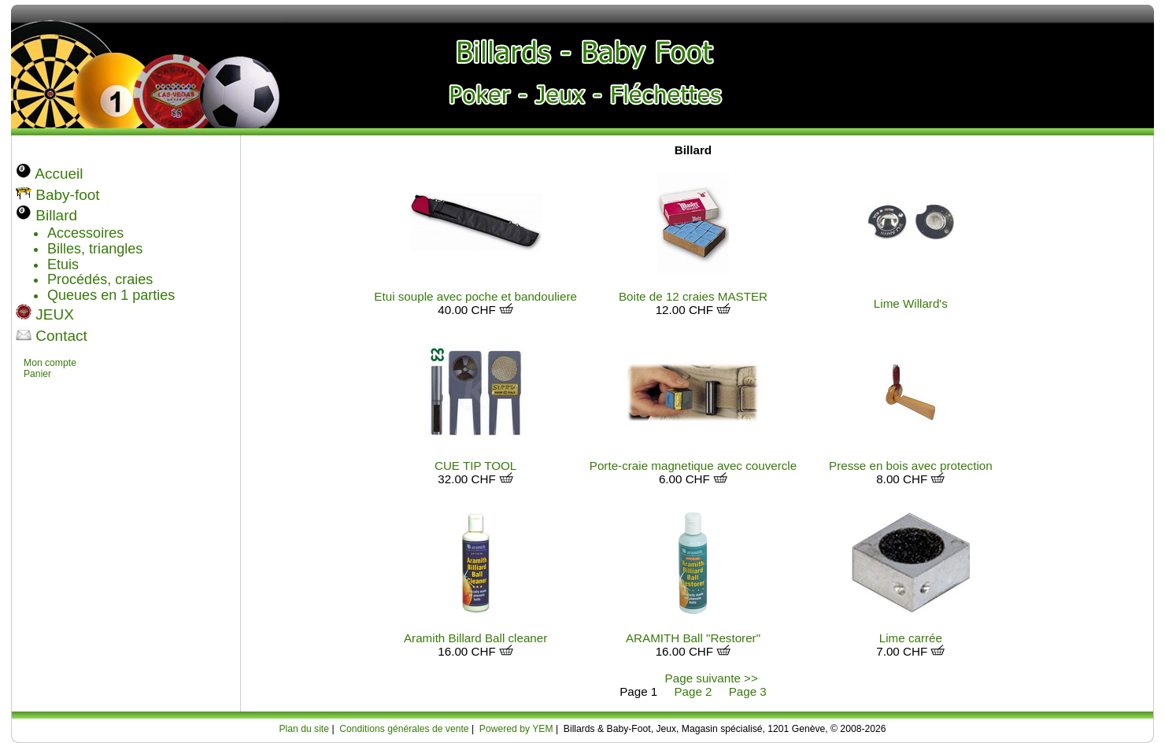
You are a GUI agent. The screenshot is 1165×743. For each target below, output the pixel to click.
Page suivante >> (711, 678)
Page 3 (748, 691)
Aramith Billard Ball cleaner (475, 638)
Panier (37, 373)
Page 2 (693, 691)
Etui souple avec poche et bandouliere (475, 296)
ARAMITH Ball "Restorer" (693, 638)
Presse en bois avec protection (911, 465)
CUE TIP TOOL (475, 465)
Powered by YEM (516, 728)
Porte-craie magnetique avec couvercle (693, 465)
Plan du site (304, 728)
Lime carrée (910, 638)
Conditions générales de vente (403, 728)
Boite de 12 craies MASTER (693, 296)
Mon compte (50, 362)
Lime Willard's (911, 303)
